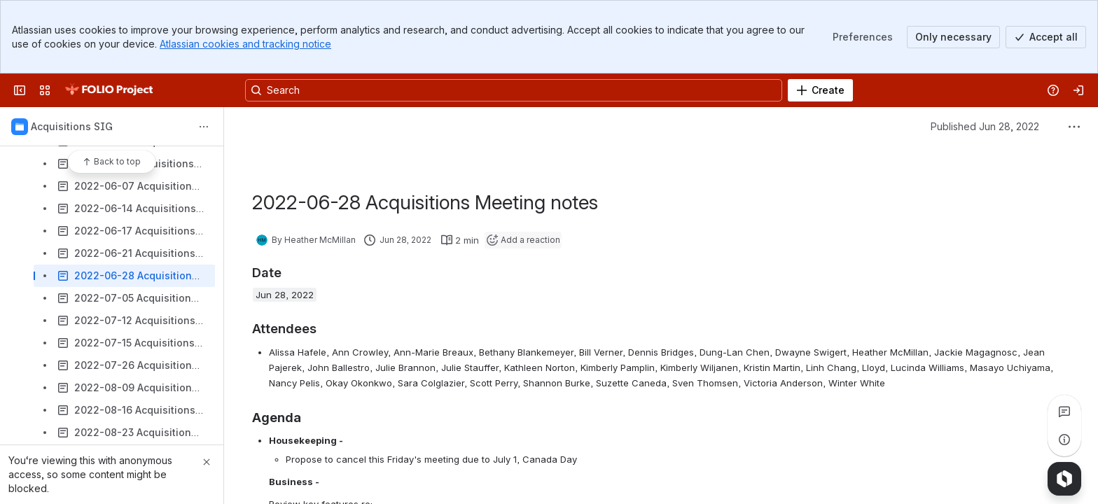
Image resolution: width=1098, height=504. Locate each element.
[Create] (820, 90)
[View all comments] (1064, 411)
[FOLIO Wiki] (108, 90)
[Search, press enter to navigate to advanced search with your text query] (513, 90)
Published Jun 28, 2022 (985, 126)
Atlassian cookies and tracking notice (245, 44)
